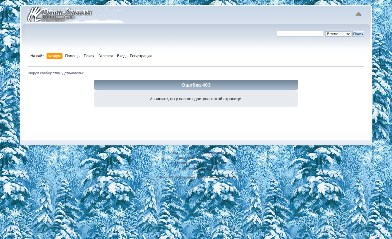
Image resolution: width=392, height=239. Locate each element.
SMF (174, 153)
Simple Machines (213, 153)
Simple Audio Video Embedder (198, 158)
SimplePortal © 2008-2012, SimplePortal (198, 163)
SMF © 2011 (190, 153)
